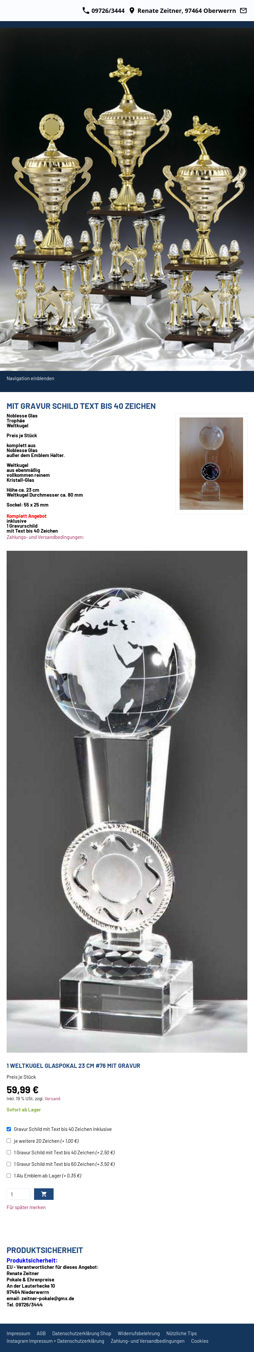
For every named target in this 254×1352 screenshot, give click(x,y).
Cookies (199, 1341)
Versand (52, 1098)
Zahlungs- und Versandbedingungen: (45, 537)
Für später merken (26, 1207)
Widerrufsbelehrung (139, 1333)
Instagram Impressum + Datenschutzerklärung (55, 1341)
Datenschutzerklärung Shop (81, 1333)
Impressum (18, 1333)
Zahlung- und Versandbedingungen (148, 1341)
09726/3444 (103, 11)
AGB (41, 1333)
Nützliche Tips (181, 1333)
